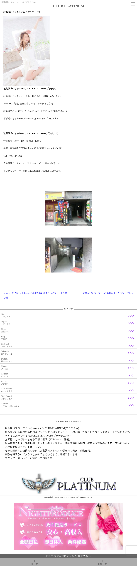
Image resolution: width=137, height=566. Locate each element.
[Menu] (133, 4)
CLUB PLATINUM (69, 497)
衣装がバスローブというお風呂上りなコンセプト (108, 293)
